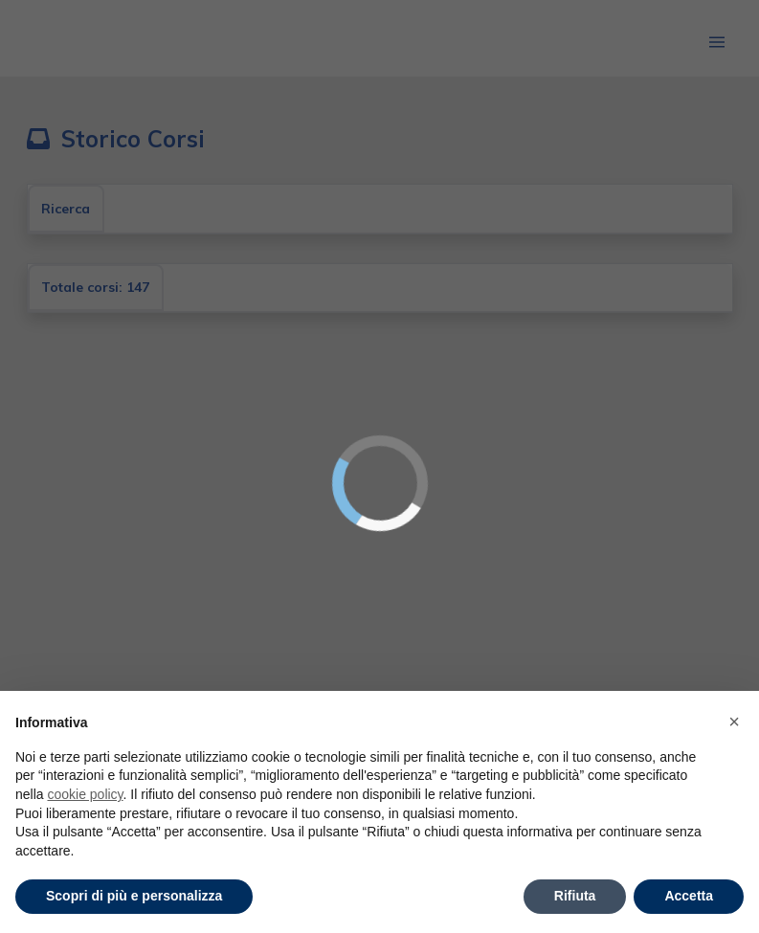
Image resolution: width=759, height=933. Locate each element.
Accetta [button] (688, 895)
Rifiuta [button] (575, 895)
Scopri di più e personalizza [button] (134, 895)
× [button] (734, 721)
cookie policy (85, 794)
